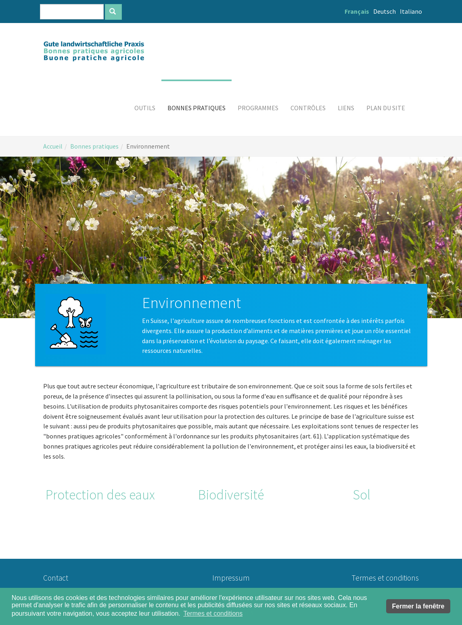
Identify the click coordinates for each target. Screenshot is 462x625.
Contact (55, 578)
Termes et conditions (385, 578)
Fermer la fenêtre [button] (418, 606)
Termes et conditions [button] (212, 613)
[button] (144, 108)
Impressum (231, 578)
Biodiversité (231, 494)
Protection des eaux (100, 494)
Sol (361, 494)
